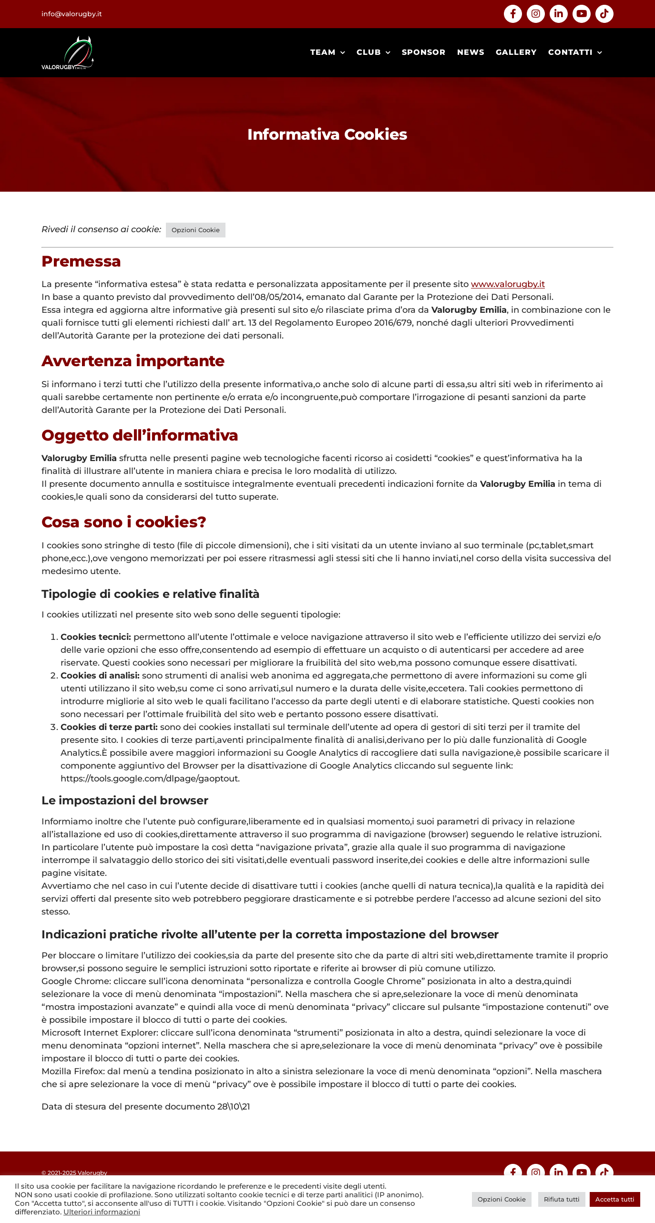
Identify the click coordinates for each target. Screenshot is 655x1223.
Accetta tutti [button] (615, 1199)
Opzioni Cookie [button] (196, 230)
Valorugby (92, 1172)
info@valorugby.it (71, 14)
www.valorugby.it (508, 284)
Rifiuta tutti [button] (562, 1199)
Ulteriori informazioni (101, 1212)
